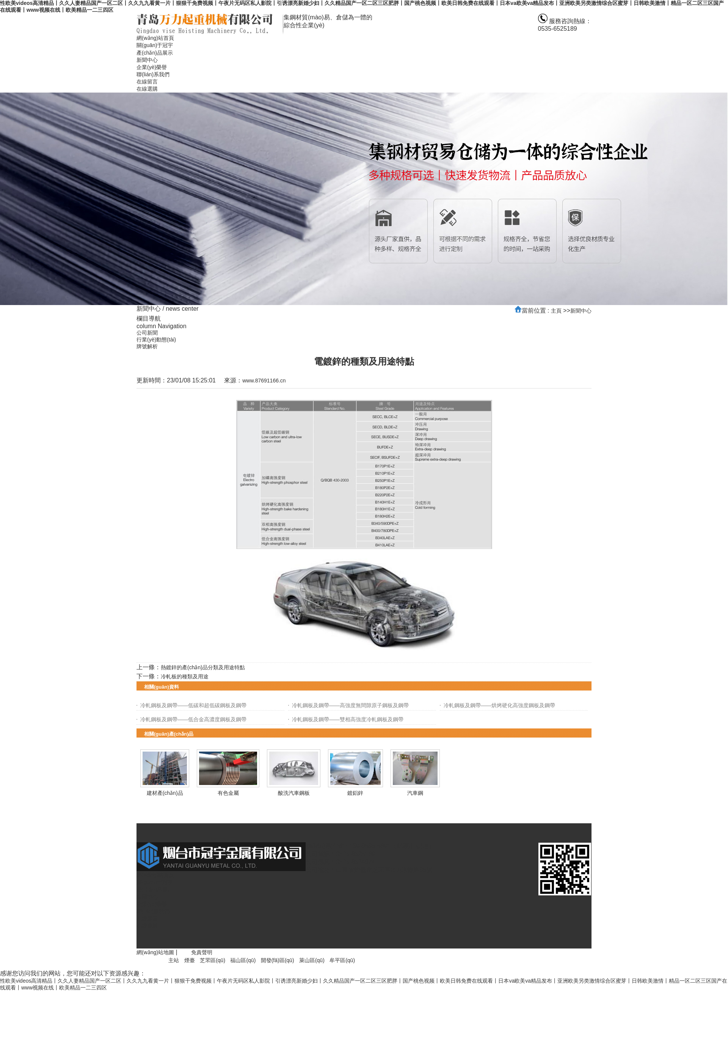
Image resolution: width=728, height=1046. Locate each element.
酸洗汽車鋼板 (294, 793)
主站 (173, 960)
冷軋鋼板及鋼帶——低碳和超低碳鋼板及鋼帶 (193, 705)
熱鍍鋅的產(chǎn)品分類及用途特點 (203, 667)
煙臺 (189, 960)
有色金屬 (228, 793)
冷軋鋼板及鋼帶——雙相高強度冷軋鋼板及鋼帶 (347, 719)
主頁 (556, 311)
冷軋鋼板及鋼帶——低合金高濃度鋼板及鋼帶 (193, 719)
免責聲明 (201, 952)
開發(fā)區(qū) (277, 960)
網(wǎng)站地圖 (155, 952)
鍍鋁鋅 (355, 793)
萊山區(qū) (312, 960)
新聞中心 (581, 311)
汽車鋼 (415, 793)
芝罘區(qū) (212, 960)
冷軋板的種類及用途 (185, 676)
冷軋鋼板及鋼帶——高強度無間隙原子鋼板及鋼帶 (350, 705)
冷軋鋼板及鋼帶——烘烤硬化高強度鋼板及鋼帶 (499, 705)
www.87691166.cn (264, 381)
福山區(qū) (243, 960)
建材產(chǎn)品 (165, 793)
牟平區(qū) (342, 960)
